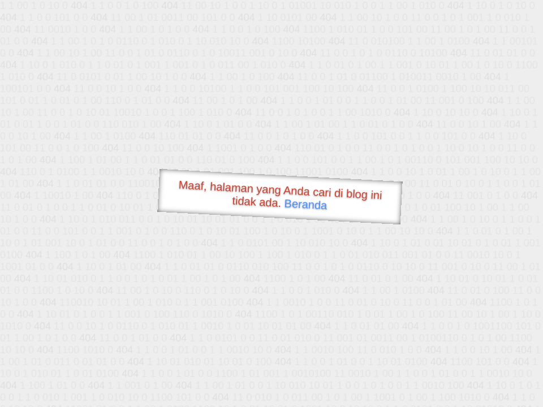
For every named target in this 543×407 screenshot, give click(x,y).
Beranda (305, 204)
